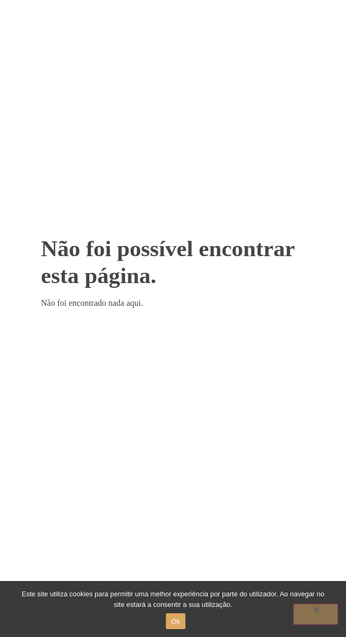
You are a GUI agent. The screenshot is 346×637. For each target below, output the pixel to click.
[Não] (315, 614)
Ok (175, 621)
